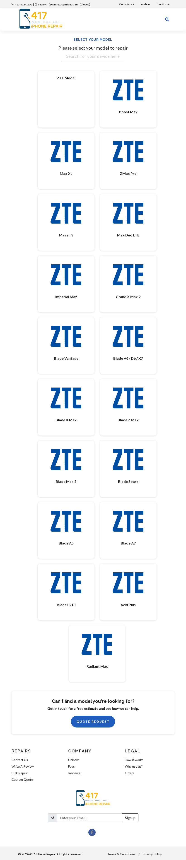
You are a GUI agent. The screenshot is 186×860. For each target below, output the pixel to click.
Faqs (71, 766)
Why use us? (134, 766)
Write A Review (23, 766)
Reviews (74, 773)
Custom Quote (22, 779)
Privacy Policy (152, 854)
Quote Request (93, 721)
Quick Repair (126, 3)
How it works (134, 760)
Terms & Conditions (121, 854)
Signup (130, 817)
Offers (129, 773)
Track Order (163, 3)
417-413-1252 (23, 4)
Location (145, 3)
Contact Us (20, 760)
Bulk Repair (19, 773)
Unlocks (74, 760)
